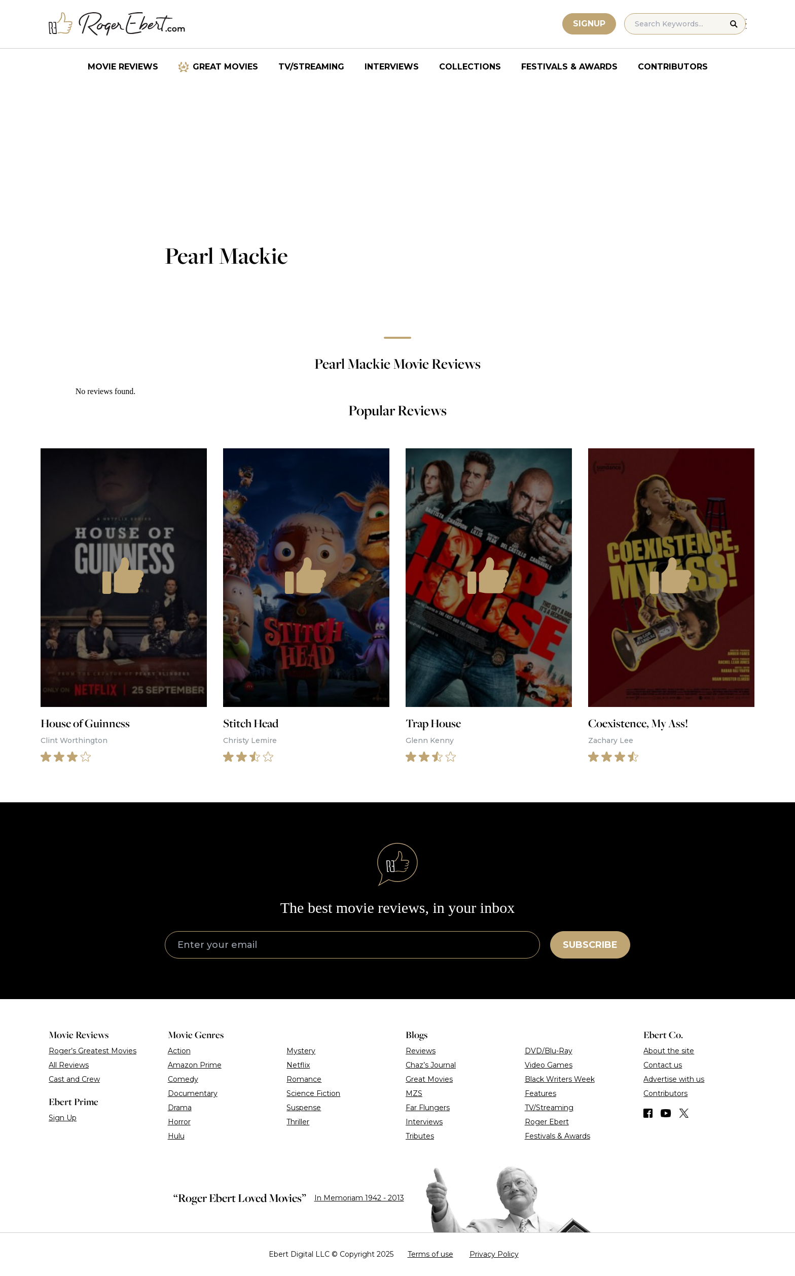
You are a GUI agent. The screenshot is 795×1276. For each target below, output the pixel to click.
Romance (303, 1079)
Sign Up (63, 1117)
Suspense (303, 1107)
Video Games (548, 1065)
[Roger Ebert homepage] (117, 24)
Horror (179, 1121)
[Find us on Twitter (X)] (684, 1113)
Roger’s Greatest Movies (92, 1050)
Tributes (420, 1136)
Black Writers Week (560, 1079)
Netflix (298, 1065)
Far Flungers (428, 1107)
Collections (470, 67)
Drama (180, 1107)
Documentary (193, 1093)
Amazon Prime (195, 1065)
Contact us (662, 1065)
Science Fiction (313, 1093)
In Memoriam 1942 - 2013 (359, 1197)
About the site (668, 1050)
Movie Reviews (123, 67)
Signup (589, 23)
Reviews (421, 1050)
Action (179, 1050)
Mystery (300, 1050)
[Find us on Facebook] (648, 1113)
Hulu (176, 1136)
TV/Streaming (311, 67)
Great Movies (225, 67)
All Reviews (69, 1065)
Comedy (183, 1079)
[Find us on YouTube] (666, 1113)
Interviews (392, 67)
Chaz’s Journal (431, 1065)
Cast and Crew (74, 1079)
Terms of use (430, 1254)
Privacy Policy (494, 1254)
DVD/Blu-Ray (548, 1050)
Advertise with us (673, 1079)
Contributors (673, 67)
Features (540, 1093)
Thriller (297, 1121)
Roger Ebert (547, 1121)
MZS (414, 1093)
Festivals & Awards (569, 67)
